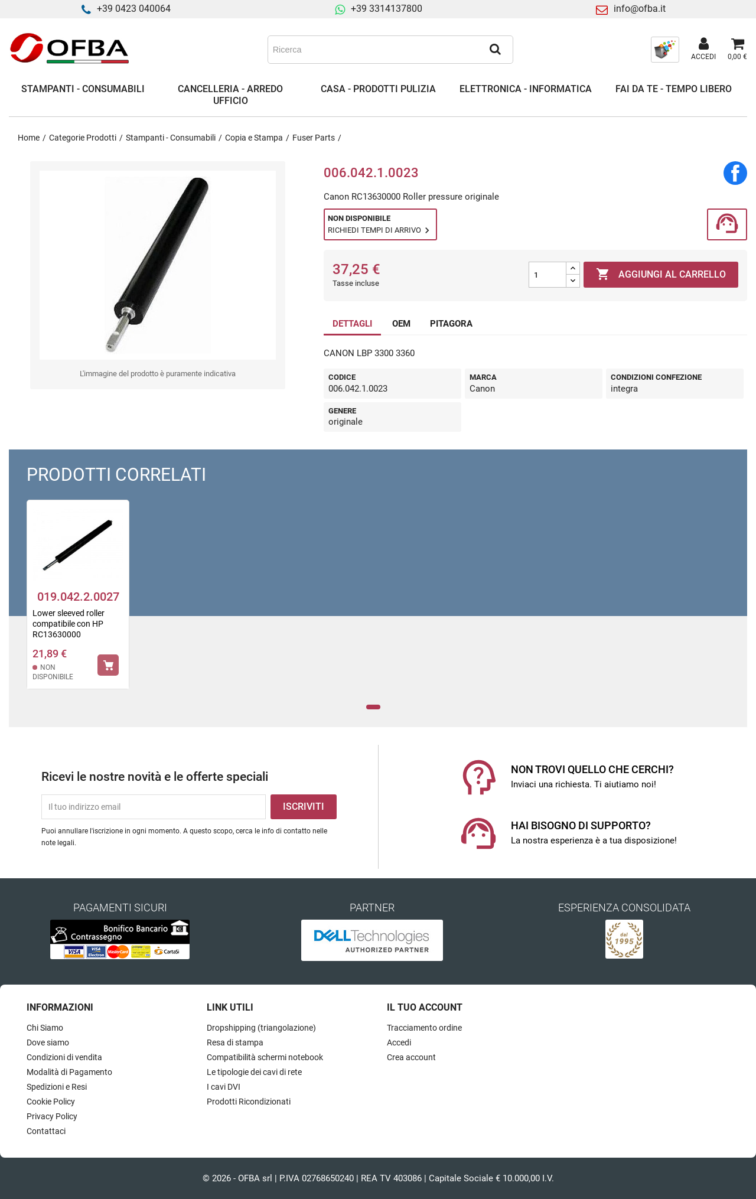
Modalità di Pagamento (69, 1072)
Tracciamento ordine (424, 1027)
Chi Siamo (45, 1027)
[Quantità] (547, 275)
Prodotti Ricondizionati (249, 1101)
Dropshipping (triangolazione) (261, 1027)
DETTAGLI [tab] (352, 323)
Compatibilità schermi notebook (265, 1057)
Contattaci (46, 1131)
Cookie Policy (51, 1101)
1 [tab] (373, 707)
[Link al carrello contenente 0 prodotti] (737, 50)
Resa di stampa (235, 1042)
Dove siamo (48, 1042)
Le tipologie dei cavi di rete (254, 1072)
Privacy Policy (52, 1116)
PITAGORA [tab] (451, 323)
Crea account (411, 1057)
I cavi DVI (223, 1087)
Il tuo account (424, 1007)
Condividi (735, 173)
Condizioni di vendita (64, 1057)
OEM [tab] (401, 323)
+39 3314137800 (386, 8)
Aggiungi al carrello (661, 274)
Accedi (399, 1042)
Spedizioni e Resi (57, 1087)
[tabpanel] (78, 602)
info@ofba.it (640, 8)
